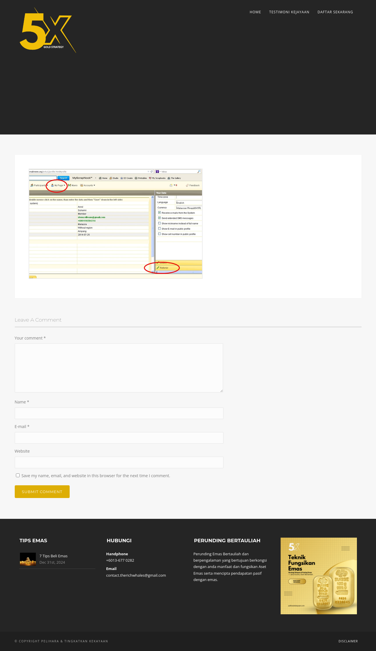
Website (22, 451)
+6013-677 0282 (120, 560)
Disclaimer (348, 641)
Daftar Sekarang (335, 12)
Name (22, 402)
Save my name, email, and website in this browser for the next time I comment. (95, 475)
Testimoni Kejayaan (289, 12)
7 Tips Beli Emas (54, 555)
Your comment (30, 338)
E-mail (22, 426)
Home (255, 12)
